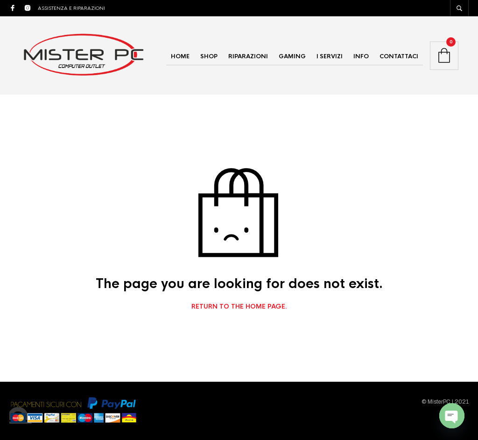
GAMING (292, 56)
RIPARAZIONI (248, 56)
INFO (361, 56)
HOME (180, 56)
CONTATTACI (399, 56)
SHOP (209, 56)
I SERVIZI (329, 56)
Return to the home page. (239, 306)
